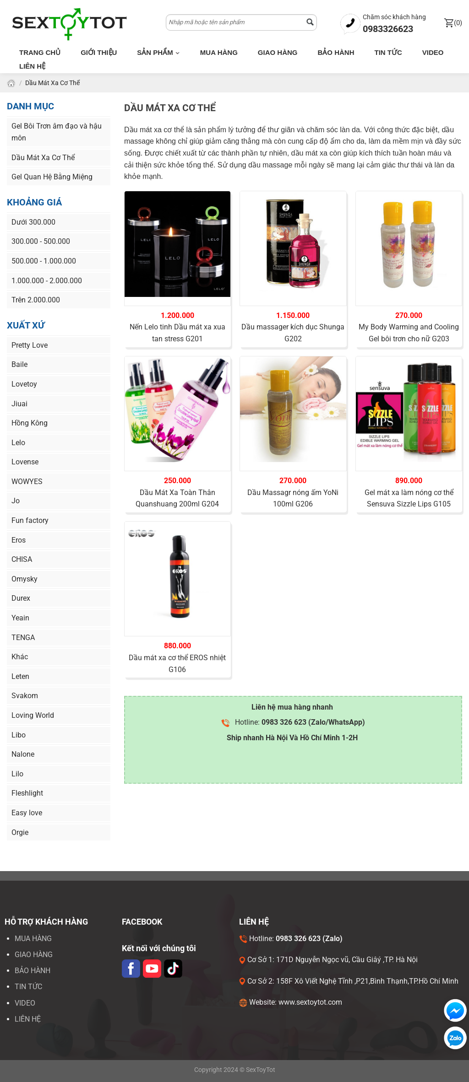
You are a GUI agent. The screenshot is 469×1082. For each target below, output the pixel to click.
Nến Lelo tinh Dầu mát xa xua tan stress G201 (177, 333)
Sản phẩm (158, 52)
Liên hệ (32, 66)
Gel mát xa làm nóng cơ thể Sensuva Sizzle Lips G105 (409, 498)
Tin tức (388, 52)
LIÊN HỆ (28, 1019)
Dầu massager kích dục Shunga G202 (292, 333)
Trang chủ (39, 52)
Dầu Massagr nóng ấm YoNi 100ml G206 (292, 498)
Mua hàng (219, 52)
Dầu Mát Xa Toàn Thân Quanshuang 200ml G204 (177, 498)
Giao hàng (278, 52)
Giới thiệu (99, 52)
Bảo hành (335, 52)
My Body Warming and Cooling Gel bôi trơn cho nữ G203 (409, 333)
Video (433, 52)
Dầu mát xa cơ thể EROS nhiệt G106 (177, 663)
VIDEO (25, 1003)
